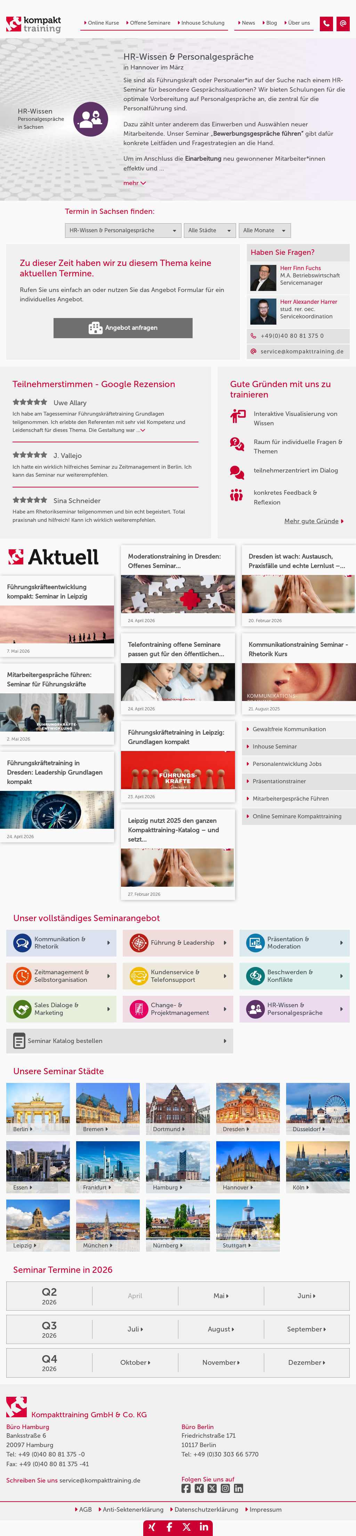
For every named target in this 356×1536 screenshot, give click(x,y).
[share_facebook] (169, 1528)
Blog (269, 23)
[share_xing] (152, 1528)
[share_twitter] (186, 1528)
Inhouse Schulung (201, 23)
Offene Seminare (148, 23)
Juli (135, 1329)
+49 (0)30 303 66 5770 (226, 1454)
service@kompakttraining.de (99, 1480)
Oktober (135, 1362)
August (221, 1329)
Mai (220, 1296)
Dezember (306, 1362)
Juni (306, 1296)
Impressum (263, 1509)
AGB (83, 1509)
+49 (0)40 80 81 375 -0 (51, 1454)
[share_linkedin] (204, 1528)
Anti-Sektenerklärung (131, 1509)
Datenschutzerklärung (204, 1509)
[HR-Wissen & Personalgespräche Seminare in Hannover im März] (326, 24)
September (306, 1329)
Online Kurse (101, 23)
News (246, 23)
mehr (134, 183)
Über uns (297, 23)
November (221, 1362)
